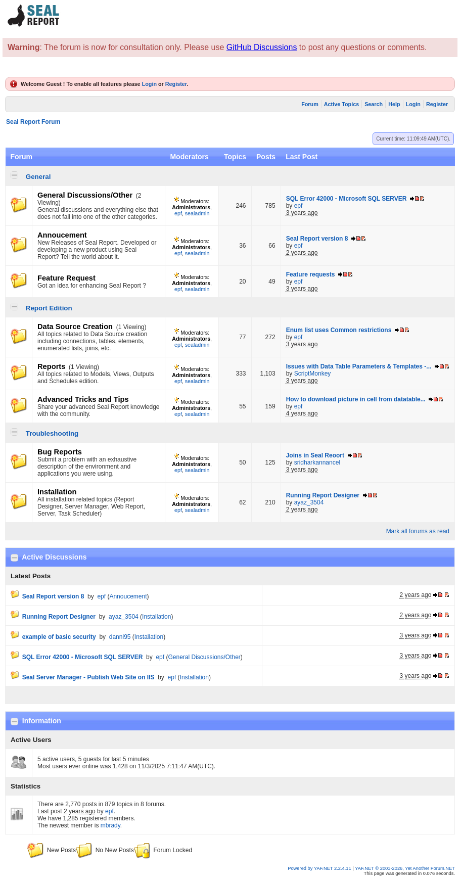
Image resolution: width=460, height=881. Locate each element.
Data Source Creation (75, 326)
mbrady (110, 825)
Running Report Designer (322, 495)
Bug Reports (59, 452)
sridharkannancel (317, 462)
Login (149, 84)
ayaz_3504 (309, 502)
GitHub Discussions (261, 47)
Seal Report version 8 (317, 238)
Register (176, 84)
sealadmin (197, 213)
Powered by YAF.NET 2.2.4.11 (320, 868)
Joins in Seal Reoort (315, 455)
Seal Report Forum (33, 121)
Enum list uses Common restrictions (339, 330)
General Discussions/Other (84, 195)
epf (178, 213)
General (38, 176)
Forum (309, 104)
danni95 (120, 636)
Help (394, 104)
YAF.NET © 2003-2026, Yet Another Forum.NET (405, 868)
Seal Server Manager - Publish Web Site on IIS (88, 677)
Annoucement (62, 235)
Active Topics (341, 104)
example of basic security (59, 636)
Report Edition (49, 308)
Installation (56, 492)
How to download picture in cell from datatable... (356, 399)
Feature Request (66, 278)
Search (373, 104)
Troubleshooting (52, 433)
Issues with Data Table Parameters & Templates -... (359, 366)
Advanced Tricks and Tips (83, 399)
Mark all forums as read (417, 531)
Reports (51, 366)
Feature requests (310, 274)
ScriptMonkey (312, 373)
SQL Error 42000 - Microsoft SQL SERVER (346, 198)
